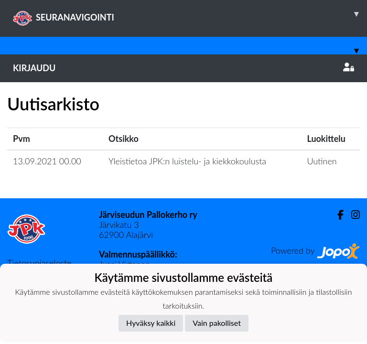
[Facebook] (337, 215)
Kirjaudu (183, 68)
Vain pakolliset (217, 322)
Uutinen (321, 161)
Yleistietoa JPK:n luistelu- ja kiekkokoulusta (187, 161)
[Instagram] (352, 215)
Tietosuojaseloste (39, 263)
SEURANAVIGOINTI (190, 14)
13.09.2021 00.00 (47, 161)
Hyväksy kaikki (150, 322)
